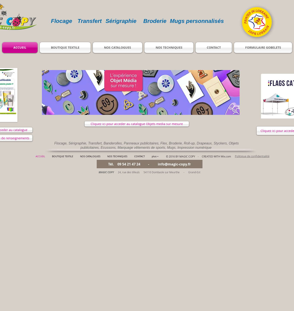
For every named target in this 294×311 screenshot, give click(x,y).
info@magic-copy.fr (174, 164)
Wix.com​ (226, 156)
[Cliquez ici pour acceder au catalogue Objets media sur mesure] (137, 124)
